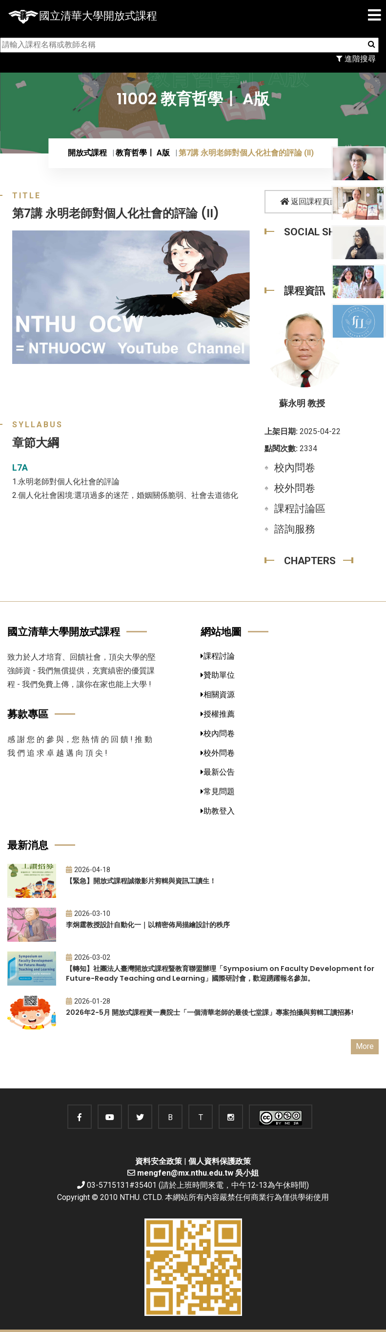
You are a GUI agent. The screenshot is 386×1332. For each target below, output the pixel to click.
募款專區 (27, 714)
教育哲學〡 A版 (143, 152)
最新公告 (218, 772)
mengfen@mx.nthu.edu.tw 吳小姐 (198, 1173)
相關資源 (218, 694)
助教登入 (218, 811)
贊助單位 (218, 675)
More (365, 1046)
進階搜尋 (356, 58)
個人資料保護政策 (219, 1161)
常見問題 (218, 791)
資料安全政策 (158, 1161)
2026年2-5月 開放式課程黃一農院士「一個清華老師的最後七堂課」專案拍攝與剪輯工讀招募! (209, 1012)
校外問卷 (294, 488)
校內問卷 (294, 468)
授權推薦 (218, 714)
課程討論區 (299, 508)
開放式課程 (87, 152)
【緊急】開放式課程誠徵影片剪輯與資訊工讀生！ (141, 881)
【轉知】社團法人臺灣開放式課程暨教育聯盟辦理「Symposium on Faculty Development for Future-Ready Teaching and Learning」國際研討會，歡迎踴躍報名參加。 (220, 974)
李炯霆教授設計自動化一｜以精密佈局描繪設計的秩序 (148, 925)
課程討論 (218, 656)
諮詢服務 (294, 529)
